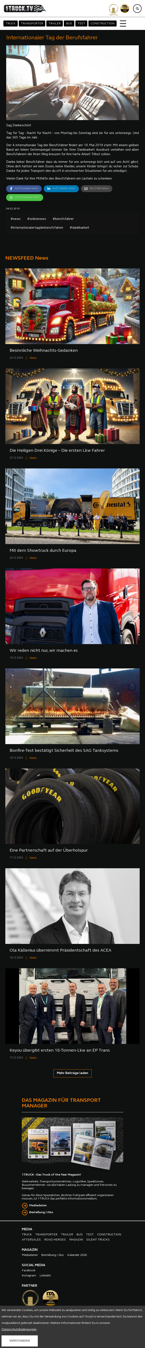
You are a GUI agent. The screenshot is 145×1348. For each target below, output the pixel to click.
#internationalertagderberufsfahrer (36, 228)
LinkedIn (45, 1275)
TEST (81, 23)
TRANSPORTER (32, 23)
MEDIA (27, 1229)
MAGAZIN (76, 1239)
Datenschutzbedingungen (19, 1329)
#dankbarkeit (79, 228)
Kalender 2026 (77, 1255)
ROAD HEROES (55, 1239)
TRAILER (54, 23)
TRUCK (11, 23)
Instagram (29, 1275)
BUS (69, 23)
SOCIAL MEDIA (33, 1265)
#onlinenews (36, 219)
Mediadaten (38, 1205)
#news (15, 219)
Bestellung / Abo (41, 1212)
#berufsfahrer (63, 219)
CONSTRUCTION (102, 23)
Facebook (28, 1270)
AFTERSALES (31, 1239)
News (33, 358)
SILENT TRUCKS (98, 1239)
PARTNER (29, 1286)
